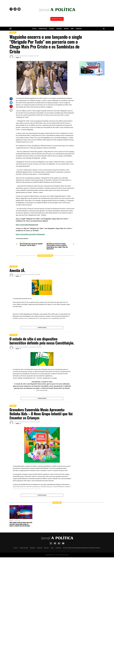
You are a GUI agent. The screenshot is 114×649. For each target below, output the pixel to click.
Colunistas (78, 28)
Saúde (72, 28)
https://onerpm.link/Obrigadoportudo (28, 224)
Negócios (66, 28)
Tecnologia (59, 28)
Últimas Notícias (43, 28)
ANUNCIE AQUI (57, 19)
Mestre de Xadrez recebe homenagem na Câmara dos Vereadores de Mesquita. (57, 33)
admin (17, 57)
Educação (51, 28)
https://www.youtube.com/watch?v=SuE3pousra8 (31, 234)
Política (34, 28)
